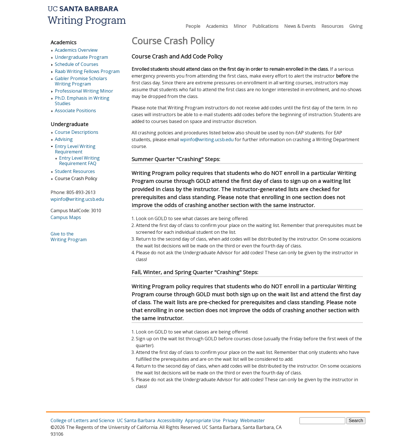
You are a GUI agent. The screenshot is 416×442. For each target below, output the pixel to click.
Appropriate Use (203, 420)
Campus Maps (66, 217)
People (193, 26)
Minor (240, 26)
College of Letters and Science (83, 420)
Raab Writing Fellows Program (87, 71)
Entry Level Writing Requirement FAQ (79, 160)
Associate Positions (75, 110)
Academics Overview (76, 50)
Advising (64, 139)
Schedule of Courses (76, 64)
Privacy (230, 420)
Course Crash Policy (76, 178)
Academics (217, 26)
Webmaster (252, 420)
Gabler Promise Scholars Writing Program (81, 81)
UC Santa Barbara (136, 420)
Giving (356, 26)
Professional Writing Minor (84, 91)
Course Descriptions (76, 132)
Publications (265, 26)
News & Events (300, 26)
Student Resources (75, 171)
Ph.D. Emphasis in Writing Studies (82, 100)
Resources (332, 26)
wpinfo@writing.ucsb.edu (207, 139)
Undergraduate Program (81, 57)
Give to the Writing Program (69, 237)
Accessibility (170, 420)
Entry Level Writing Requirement (75, 149)
